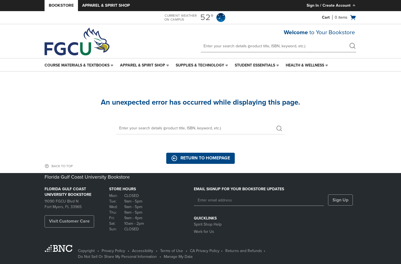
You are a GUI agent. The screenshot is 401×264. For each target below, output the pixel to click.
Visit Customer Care (69, 221)
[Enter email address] (259, 200)
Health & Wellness (305, 65)
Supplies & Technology (200, 65)
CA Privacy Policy (204, 250)
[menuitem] (79, 65)
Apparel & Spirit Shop (106, 5)
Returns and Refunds (243, 250)
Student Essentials (255, 65)
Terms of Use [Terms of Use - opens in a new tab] (171, 250)
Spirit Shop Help (208, 224)
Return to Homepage (200, 158)
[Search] (200, 128)
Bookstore (61, 5)
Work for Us (204, 231)
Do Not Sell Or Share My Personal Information (117, 256)
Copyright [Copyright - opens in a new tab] (86, 250)
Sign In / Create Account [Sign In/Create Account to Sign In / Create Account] (331, 5)
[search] (352, 46)
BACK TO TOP (62, 166)
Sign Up (340, 200)
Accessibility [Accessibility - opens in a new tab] (142, 250)
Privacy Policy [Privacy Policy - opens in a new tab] (113, 250)
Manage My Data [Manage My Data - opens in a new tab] (178, 256)
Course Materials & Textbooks (77, 65)
